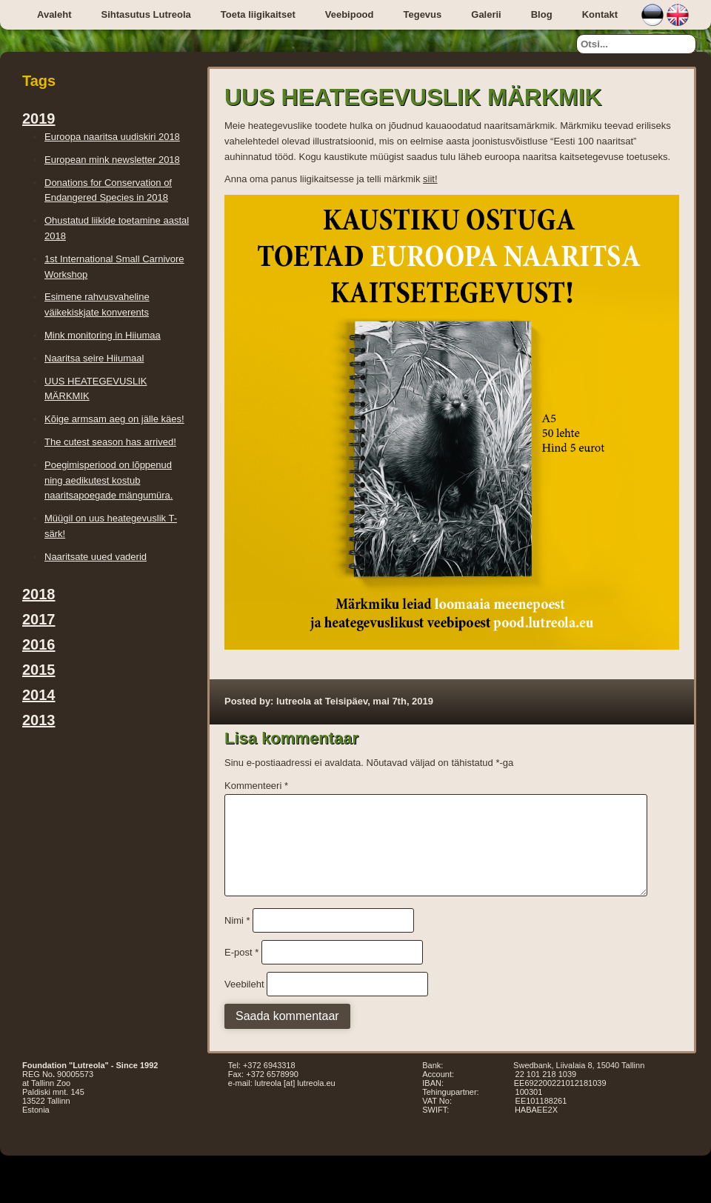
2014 (39, 695)
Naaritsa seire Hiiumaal (94, 358)
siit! (430, 178)
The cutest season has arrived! (110, 441)
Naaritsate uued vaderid (95, 556)
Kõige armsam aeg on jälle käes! (114, 418)
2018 (39, 594)
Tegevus (422, 14)
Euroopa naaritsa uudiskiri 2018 (112, 136)
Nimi (237, 938)
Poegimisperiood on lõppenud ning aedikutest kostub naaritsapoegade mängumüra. (108, 480)
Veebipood (349, 14)
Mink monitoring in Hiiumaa (102, 335)
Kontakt (600, 14)
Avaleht (54, 14)
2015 (39, 670)
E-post (241, 970)
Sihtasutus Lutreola (145, 14)
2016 (39, 644)
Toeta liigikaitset (258, 14)
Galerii (486, 14)
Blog (542, 14)
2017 (39, 619)
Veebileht (244, 1001)
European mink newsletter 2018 (112, 159)
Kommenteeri (256, 785)
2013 (39, 720)
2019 (39, 118)
